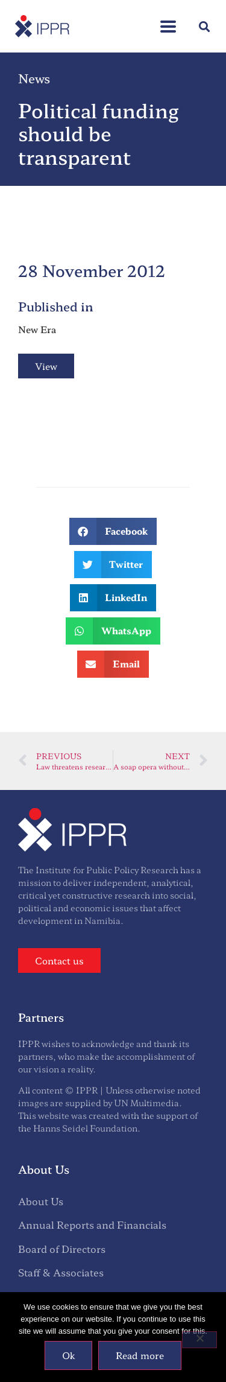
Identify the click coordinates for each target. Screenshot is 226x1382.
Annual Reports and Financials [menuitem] (92, 1224)
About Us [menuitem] (40, 1201)
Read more (140, 1355)
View (46, 366)
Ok (68, 1355)
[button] (204, 26)
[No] (199, 1339)
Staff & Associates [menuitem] (61, 1272)
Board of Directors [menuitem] (61, 1248)
